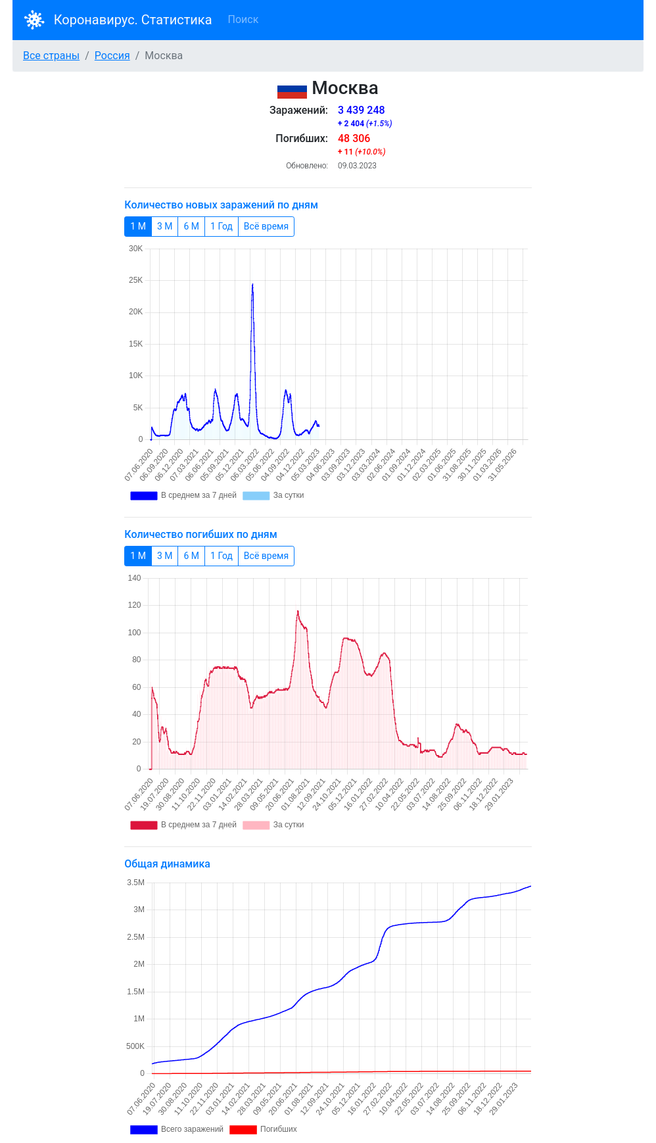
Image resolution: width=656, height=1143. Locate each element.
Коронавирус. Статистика (133, 20)
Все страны (51, 55)
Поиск (243, 19)
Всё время (266, 225)
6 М (191, 225)
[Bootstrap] (34, 20)
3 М (165, 225)
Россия (112, 55)
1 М (138, 225)
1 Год (221, 225)
